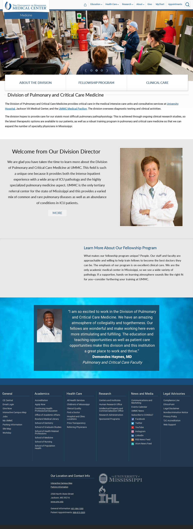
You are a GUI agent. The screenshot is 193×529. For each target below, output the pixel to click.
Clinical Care (157, 83)
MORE (57, 216)
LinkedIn (137, 439)
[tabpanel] (96, 45)
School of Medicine (44, 441)
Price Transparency (76, 427)
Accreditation (41, 404)
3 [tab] (102, 70)
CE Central (8, 404)
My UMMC (8, 424)
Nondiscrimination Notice (175, 416)
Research (126, 4)
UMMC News (137, 415)
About (139, 4)
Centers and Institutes (110, 404)
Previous (86, 70)
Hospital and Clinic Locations (76, 421)
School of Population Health (45, 451)
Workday (7, 436)
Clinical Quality (74, 412)
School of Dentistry (44, 427)
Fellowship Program (96, 83)
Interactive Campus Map (14, 416)
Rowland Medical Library (47, 423)
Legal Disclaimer (171, 412)
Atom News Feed (141, 447)
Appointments (175, 4)
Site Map (7, 432)
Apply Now (40, 408)
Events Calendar (139, 411)
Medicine (26, 15)
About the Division (35, 83)
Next (107, 70)
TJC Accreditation (171, 424)
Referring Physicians (77, 431)
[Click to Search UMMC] (187, 4)
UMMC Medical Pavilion (73, 112)
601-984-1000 (77, 512)
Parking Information (12, 428)
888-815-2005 (79, 516)
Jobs (5, 420)
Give (149, 4)
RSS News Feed (140, 443)
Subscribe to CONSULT (142, 419)
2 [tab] (97, 70)
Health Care (111, 4)
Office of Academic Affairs (47, 419)
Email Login (8, 408)
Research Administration (111, 419)
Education (95, 4)
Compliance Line (171, 404)
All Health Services (76, 404)
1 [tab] (91, 70)
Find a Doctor (73, 416)
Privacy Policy (170, 420)
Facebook (138, 423)
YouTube (137, 431)
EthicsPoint (169, 408)
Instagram (138, 435)
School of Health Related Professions (47, 436)
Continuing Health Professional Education (46, 413)
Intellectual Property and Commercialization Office (111, 413)
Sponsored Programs (109, 423)
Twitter (136, 427)
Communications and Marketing (141, 405)
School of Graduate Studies (48, 431)
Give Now (7, 412)
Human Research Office (110, 408)
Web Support (169, 428)
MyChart (160, 4)
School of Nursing (43, 446)
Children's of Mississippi (78, 408)
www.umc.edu (57, 505)
